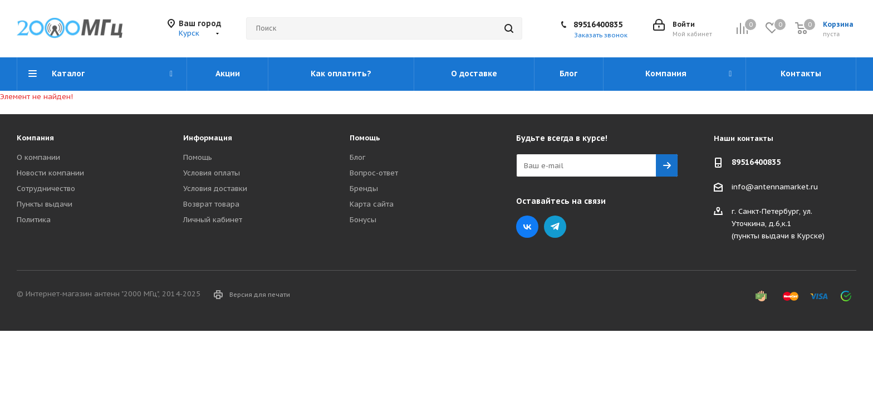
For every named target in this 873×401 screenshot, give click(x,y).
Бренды (364, 188)
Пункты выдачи (44, 204)
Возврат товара (211, 204)
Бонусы (363, 219)
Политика (34, 219)
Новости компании (50, 173)
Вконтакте (527, 227)
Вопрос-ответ (374, 173)
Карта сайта (372, 204)
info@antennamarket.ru (775, 187)
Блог (357, 157)
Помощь (197, 157)
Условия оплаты (211, 173)
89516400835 (597, 24)
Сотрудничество (46, 188)
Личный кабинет (212, 219)
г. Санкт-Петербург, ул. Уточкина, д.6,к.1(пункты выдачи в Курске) (778, 224)
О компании (38, 157)
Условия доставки (215, 188)
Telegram (555, 227)
